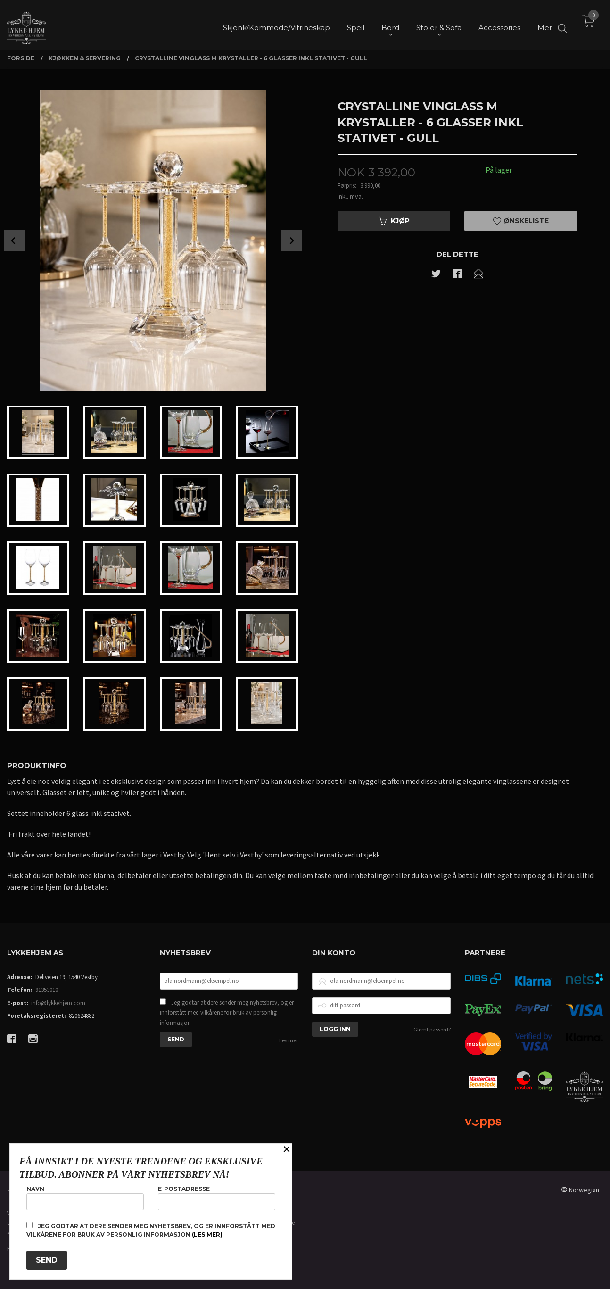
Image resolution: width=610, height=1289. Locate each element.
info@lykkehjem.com (58, 1003)
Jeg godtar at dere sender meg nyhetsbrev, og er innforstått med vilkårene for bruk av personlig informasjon (227, 1012)
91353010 (46, 990)
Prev (14, 240)
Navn (85, 1197)
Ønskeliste (521, 220)
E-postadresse (216, 1197)
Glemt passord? (432, 1029)
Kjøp (394, 220)
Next (291, 240)
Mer (544, 23)
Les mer (288, 1040)
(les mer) (207, 1234)
